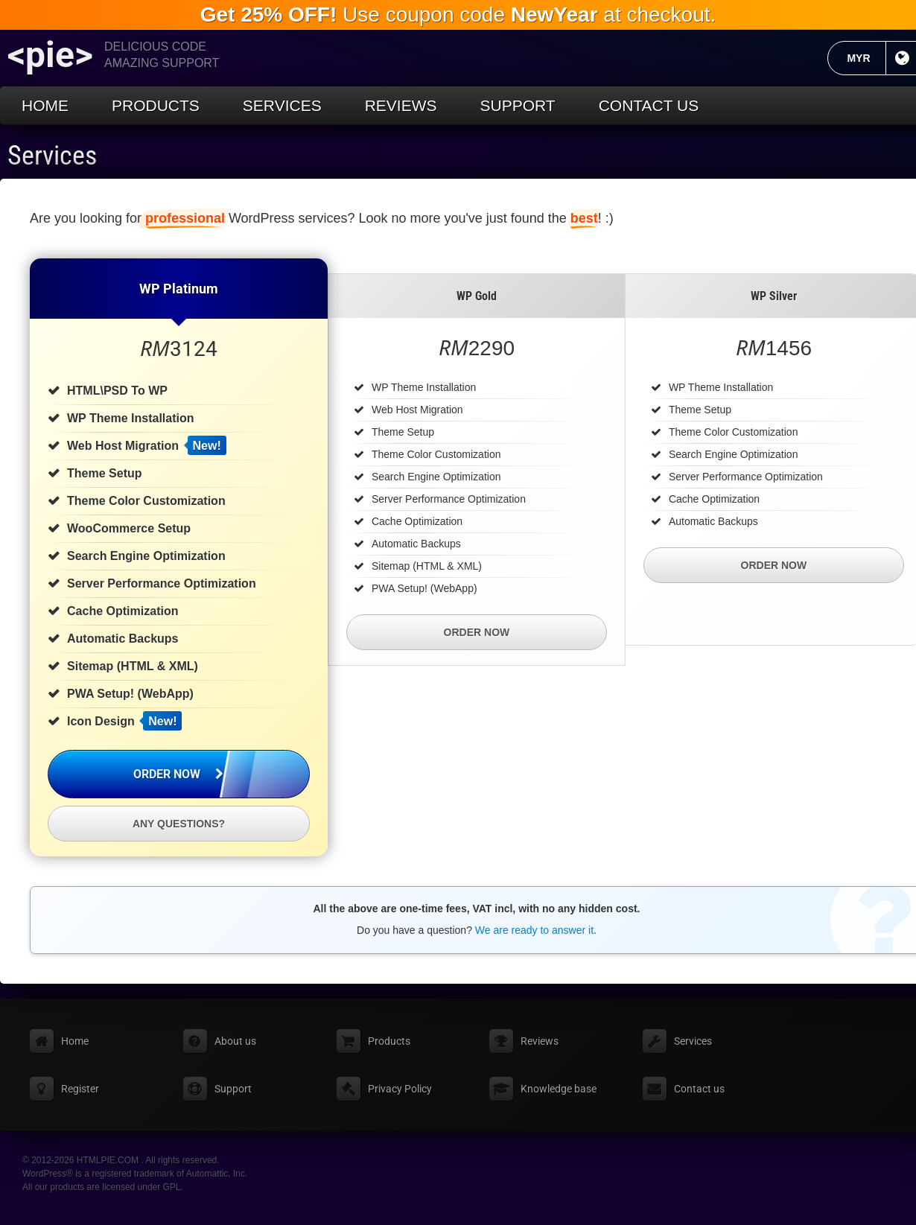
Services (282, 105)
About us (235, 1041)
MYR (866, 58)
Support (518, 105)
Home (45, 105)
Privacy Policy (400, 1089)
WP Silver (774, 296)
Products (156, 105)
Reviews (401, 105)
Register (80, 1089)
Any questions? (179, 824)
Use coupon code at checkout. (458, 14)
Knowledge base (559, 1089)
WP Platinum (178, 288)
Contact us (649, 105)
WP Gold (477, 296)
